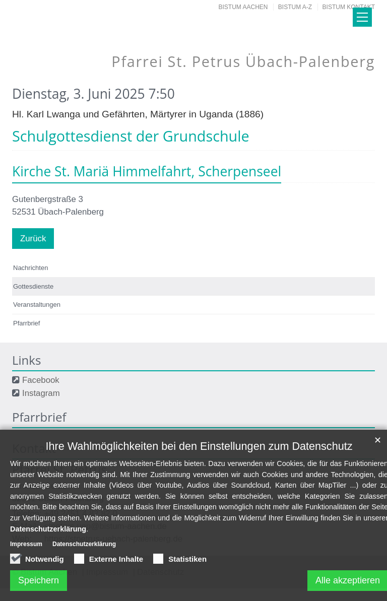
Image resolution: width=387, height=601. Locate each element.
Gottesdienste (33, 286)
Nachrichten (30, 268)
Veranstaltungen (36, 304)
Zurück (33, 238)
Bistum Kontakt (348, 7)
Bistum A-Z (295, 7)
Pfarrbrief (26, 323)
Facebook (40, 380)
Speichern (38, 586)
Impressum (26, 550)
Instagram (41, 393)
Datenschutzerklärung (48, 535)
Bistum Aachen (243, 7)
